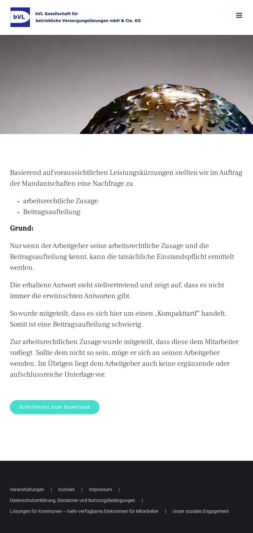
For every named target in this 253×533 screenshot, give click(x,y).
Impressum (100, 489)
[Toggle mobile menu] (239, 15)
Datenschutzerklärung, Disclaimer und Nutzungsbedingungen (72, 500)
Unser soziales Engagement (201, 511)
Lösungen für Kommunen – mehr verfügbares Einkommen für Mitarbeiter (84, 511)
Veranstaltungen (27, 489)
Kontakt (66, 489)
